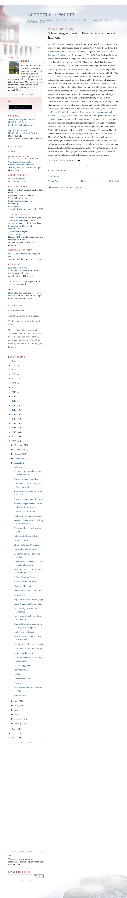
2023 (14, 374)
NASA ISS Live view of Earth (21, 133)
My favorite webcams (18, 130)
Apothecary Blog (16, 223)
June (16, 701)
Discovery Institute (16, 178)
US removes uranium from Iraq (28, 648)
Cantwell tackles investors (25, 549)
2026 (14, 360)
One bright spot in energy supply (28, 644)
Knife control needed (23, 653)
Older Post (114, 181)
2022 (14, 378)
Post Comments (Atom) (71, 187)
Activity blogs (14, 276)
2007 (14, 728)
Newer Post (53, 181)
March (17, 714)
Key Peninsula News (17, 267)
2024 (14, 369)
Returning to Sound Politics (26, 536)
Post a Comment (54, 176)
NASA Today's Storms (18, 122)
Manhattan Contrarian (18, 201)
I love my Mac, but (22, 586)
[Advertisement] (22, 797)
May (16, 705)
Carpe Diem (13, 195)
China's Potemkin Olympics (26, 545)
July (16, 467)
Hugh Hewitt (14, 190)
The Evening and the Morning (22, 321)
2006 (14, 733)
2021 (14, 383)
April (17, 710)
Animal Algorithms (17, 315)
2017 (14, 401)
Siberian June (20, 695)
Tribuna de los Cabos (17, 281)
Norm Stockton (15, 292)
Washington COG (16, 167)
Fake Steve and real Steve (25, 581)
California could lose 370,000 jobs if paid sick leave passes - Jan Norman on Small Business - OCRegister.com (82, 112)
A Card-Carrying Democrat (26, 577)
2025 (14, 365)
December (19, 445)
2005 (14, 737)
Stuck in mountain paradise (26, 479)
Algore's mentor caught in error (28, 499)
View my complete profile (22, 94)
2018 (14, 396)
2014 (14, 414)
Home (84, 181)
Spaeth (11, 231)
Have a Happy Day (22, 665)
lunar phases (20, 107)
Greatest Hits (19, 683)
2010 (14, 432)
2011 (14, 427)
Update (17, 674)
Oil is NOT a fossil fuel (24, 511)
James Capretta (15, 220)
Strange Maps (14, 234)
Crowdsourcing (20, 669)
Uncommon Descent (17, 181)
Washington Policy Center (20, 162)
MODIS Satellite (15, 138)
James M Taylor (15, 209)
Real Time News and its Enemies (28, 516)
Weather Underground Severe (21, 119)
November (19, 449)
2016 (14, 405)
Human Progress (15, 242)
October (18, 454)
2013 (14, 418)
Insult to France (21, 540)
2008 (14, 441)
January (18, 723)
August (17, 463)
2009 (14, 436)
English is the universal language (28, 599)
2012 (14, 423)
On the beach (20, 595)
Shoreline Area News (17, 270)
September (19, 458)
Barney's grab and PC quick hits (28, 604)
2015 (14, 410)
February (18, 719)
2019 (14, 392)
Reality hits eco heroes (24, 632)
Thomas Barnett (15, 217)
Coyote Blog (14, 206)
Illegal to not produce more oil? (28, 590)
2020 (14, 387)
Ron (27, 61)
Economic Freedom (50, 14)
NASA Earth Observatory (19, 253)
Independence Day (22, 678)
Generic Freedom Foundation (21, 164)
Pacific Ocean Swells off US (21, 125)
